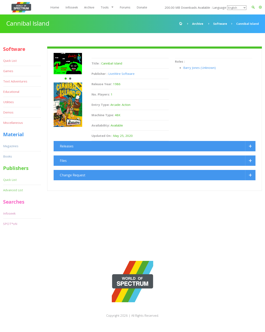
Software (220, 24)
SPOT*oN (10, 224)
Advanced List (13, 190)
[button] (260, 7)
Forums (125, 7)
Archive (89, 7)
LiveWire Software (121, 74)
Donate (142, 7)
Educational (11, 92)
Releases (66, 146)
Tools (105, 7)
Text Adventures (15, 81)
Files (63, 160)
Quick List (10, 61)
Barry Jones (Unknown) (199, 68)
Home (54, 7)
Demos (8, 112)
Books (7, 156)
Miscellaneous (13, 123)
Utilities (8, 102)
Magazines (10, 146)
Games (8, 71)
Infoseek (71, 7)
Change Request (72, 175)
